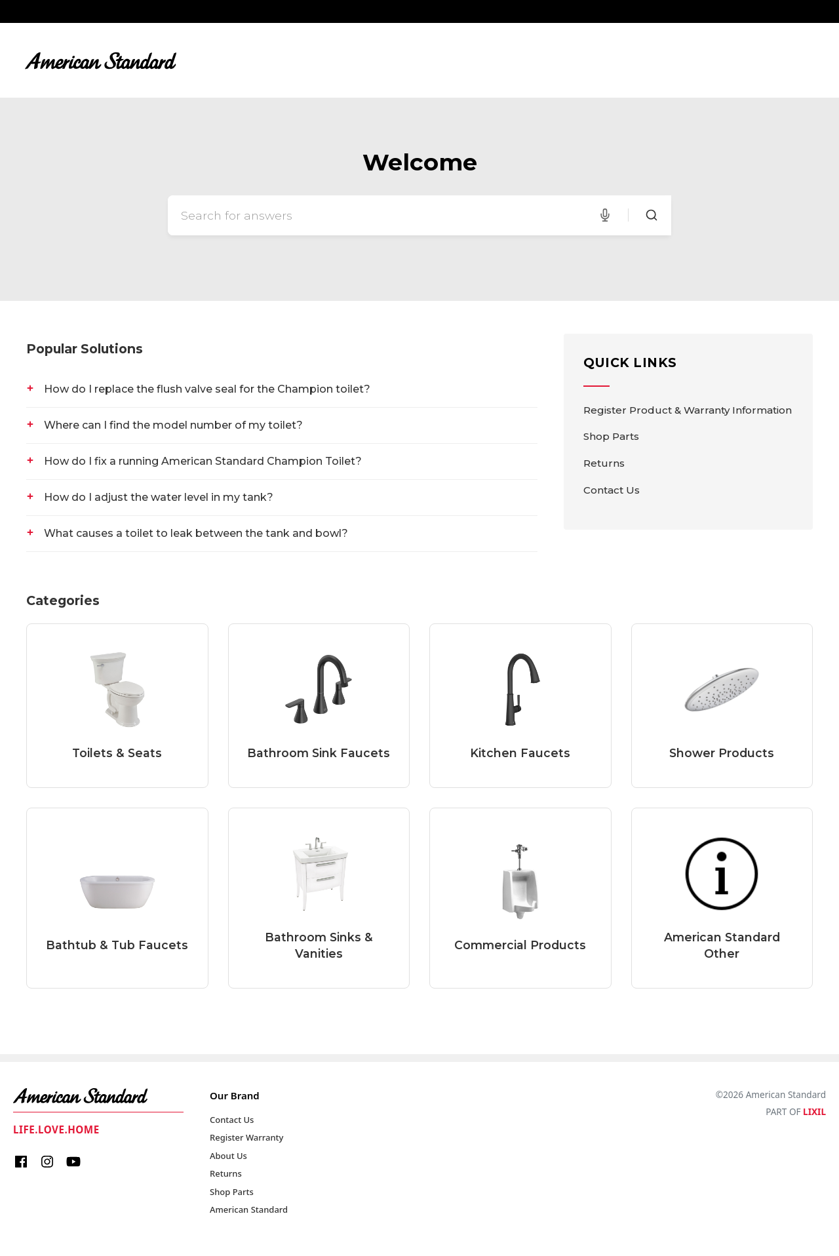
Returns (604, 463)
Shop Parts (611, 436)
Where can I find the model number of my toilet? (173, 425)
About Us (228, 1156)
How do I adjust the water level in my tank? (158, 497)
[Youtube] (73, 1163)
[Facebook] (21, 1163)
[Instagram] (47, 1163)
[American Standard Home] (98, 1096)
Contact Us (611, 490)
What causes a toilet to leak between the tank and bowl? (196, 533)
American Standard (249, 1209)
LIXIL (814, 1111)
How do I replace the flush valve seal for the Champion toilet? (207, 389)
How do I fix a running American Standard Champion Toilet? (203, 461)
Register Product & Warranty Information (687, 410)
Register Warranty (246, 1137)
